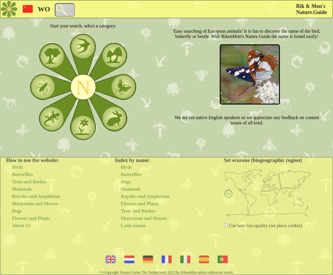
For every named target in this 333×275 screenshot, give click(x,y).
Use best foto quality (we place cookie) (265, 225)
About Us (21, 225)
